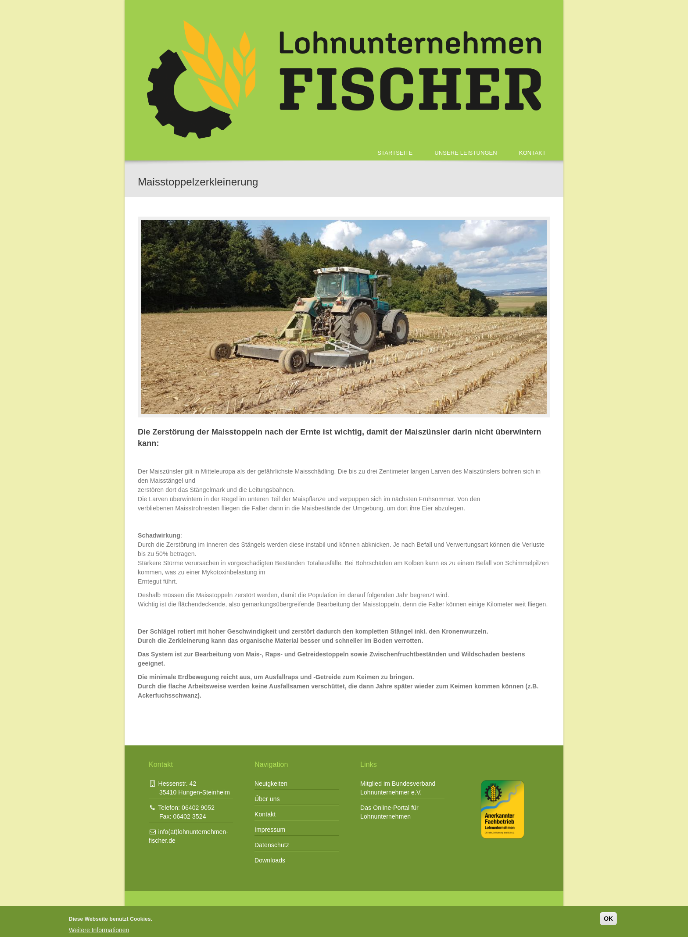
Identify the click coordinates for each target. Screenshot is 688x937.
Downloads (269, 860)
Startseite (394, 153)
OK (608, 918)
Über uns (267, 798)
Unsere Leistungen (465, 153)
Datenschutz (271, 844)
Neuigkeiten (270, 783)
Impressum (269, 829)
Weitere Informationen (99, 929)
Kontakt (532, 153)
